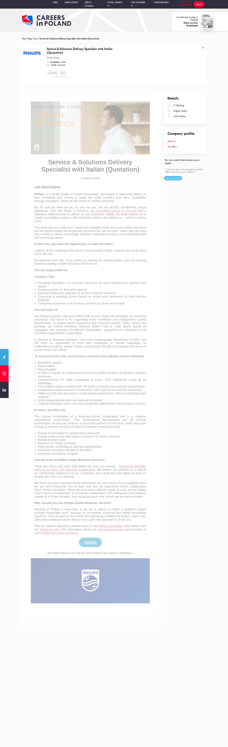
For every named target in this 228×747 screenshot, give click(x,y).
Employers (71, 2)
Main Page (27, 38)
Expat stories (89, 4)
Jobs (55, 2)
